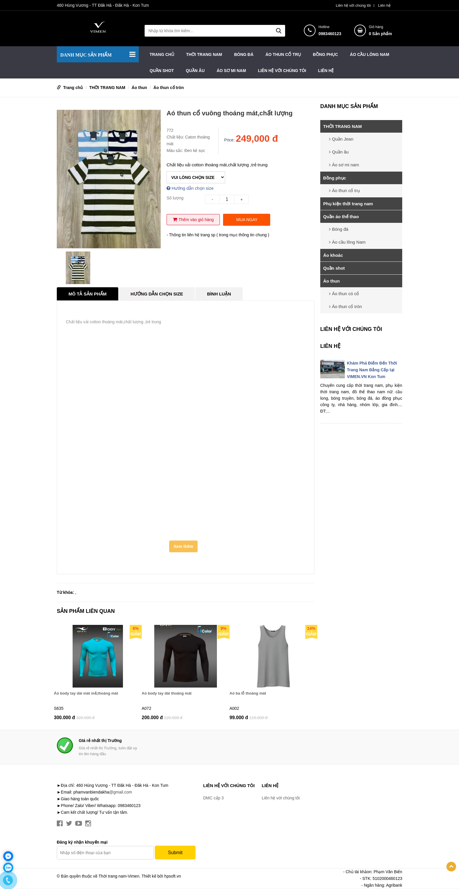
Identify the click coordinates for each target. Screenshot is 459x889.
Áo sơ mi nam (231, 70)
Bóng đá (244, 54)
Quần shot (162, 70)
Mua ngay (247, 219)
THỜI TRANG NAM (204, 54)
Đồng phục (325, 54)
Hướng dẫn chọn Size (157, 293)
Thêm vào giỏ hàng (193, 219)
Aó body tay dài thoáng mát (166, 693)
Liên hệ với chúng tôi (353, 5)
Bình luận (219, 293)
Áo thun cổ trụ (283, 54)
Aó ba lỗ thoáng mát (248, 693)
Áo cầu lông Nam (369, 54)
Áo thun (139, 87)
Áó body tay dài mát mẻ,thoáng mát (86, 693)
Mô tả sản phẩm (87, 293)
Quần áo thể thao (341, 216)
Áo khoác (333, 255)
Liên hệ (384, 5)
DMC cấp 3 (213, 798)
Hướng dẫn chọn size (190, 188)
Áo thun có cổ (344, 293)
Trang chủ (162, 54)
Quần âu (195, 70)
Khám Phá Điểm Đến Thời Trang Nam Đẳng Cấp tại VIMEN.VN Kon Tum (372, 370)
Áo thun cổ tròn (168, 87)
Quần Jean (341, 138)
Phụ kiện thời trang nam (348, 203)
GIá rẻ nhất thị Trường (100, 740)
